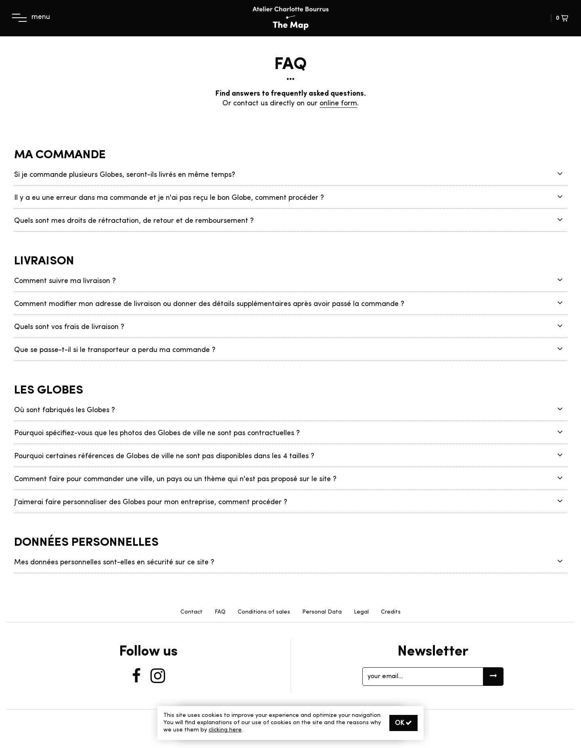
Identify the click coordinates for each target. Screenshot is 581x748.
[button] (509, 18)
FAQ (220, 612)
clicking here (225, 730)
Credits (391, 612)
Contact (191, 612)
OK (403, 723)
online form (338, 103)
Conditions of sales (264, 612)
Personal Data (322, 612)
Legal (361, 612)
